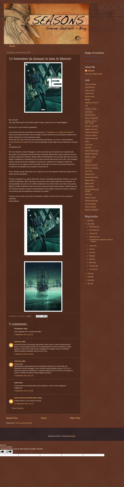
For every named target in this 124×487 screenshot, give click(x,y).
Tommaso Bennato (91, 201)
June (91, 252)
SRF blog (88, 194)
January (92, 269)
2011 (89, 224)
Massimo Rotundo (91, 154)
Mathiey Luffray (90, 157)
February (92, 266)
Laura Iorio (89, 144)
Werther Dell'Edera (91, 210)
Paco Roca (89, 171)
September (93, 237)
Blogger (72, 436)
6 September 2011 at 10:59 (23, 354)
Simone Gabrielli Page (91, 56)
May (91, 256)
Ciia (86, 106)
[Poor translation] (9, 452)
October (92, 233)
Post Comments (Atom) (24, 423)
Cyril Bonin (89, 112)
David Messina (90, 115)
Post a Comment (17, 408)
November (93, 230)
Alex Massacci (90, 87)
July (90, 249)
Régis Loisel (89, 183)
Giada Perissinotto (91, 138)
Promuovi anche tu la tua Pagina (94, 61)
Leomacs (88, 148)
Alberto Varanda (90, 84)
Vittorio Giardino (90, 207)
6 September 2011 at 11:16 (23, 376)
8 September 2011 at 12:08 (23, 391)
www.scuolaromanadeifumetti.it (26, 398)
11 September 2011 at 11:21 (24, 404)
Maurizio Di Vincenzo (89, 161)
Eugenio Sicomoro (91, 129)
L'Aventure (57, 140)
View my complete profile (93, 74)
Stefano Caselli (90, 198)
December (93, 227)
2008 (89, 280)
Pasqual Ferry (90, 174)
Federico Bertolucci (91, 132)
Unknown (17, 341)
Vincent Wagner (90, 204)
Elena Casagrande (91, 118)
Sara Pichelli (89, 186)
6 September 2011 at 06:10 (23, 334)
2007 (89, 283)
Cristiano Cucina (90, 109)
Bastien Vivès (89, 96)
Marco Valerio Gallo (92, 151)
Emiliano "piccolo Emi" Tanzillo (91, 122)
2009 (89, 277)
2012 (89, 220)
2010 (89, 273)
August (92, 246)
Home (12, 46)
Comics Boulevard (15, 142)
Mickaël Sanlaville (91, 165)
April (91, 259)
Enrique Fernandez (91, 126)
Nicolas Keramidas (91, 168)
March (91, 262)
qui (10, 144)
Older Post (75, 418)
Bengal (87, 99)
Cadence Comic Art (91, 103)
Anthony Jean (90, 90)
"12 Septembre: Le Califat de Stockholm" (59, 132)
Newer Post (12, 418)
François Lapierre (91, 135)
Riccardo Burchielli (91, 177)
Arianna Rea (89, 93)
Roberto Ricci (89, 180)
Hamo (87, 141)
